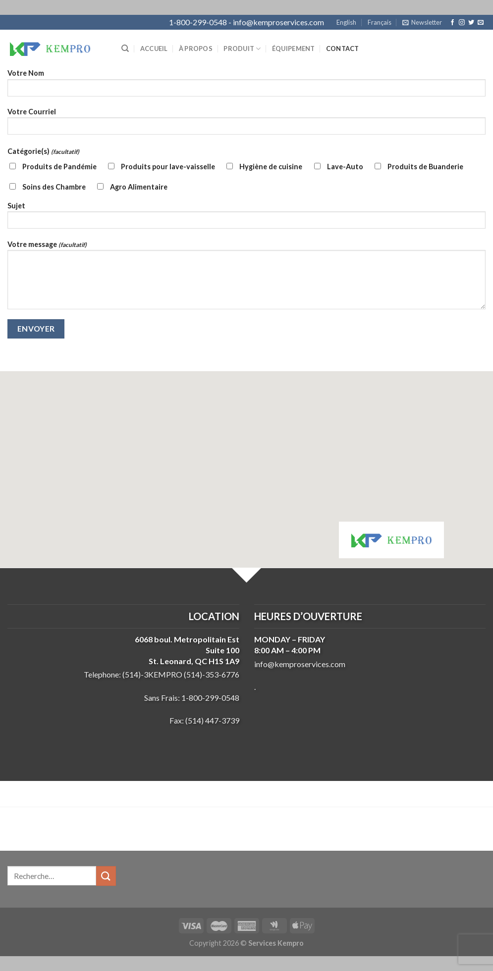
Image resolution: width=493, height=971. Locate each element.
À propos (196, 48)
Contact (342, 48)
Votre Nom (246, 86)
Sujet (246, 218)
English (346, 22)
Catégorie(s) (43, 151)
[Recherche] (125, 48)
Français (379, 22)
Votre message (246, 278)
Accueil (154, 48)
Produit (242, 48)
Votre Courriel (246, 124)
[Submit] (106, 875)
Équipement (293, 48)
